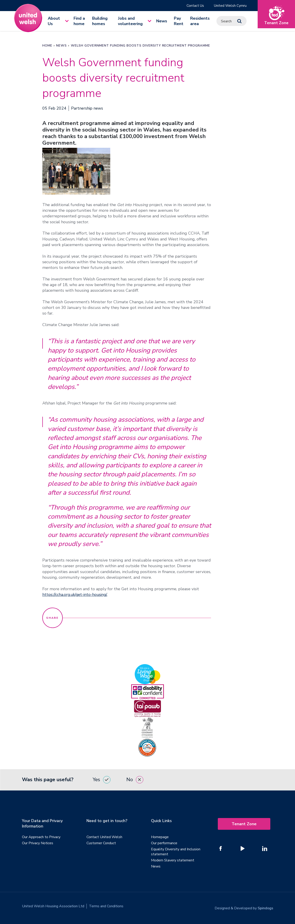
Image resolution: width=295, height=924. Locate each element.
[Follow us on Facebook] (221, 849)
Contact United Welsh (104, 837)
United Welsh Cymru (230, 5)
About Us (54, 21)
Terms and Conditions (106, 906)
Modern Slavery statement (172, 860)
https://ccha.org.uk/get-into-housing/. (75, 594)
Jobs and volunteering (130, 21)
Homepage (160, 837)
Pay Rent (178, 21)
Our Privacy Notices (37, 843)
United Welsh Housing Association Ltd (53, 906)
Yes (101, 780)
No (134, 780)
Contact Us (194, 5)
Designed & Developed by (244, 906)
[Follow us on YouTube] (242, 849)
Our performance (164, 843)
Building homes (100, 21)
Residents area (200, 21)
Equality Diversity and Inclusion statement (175, 852)
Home (47, 46)
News (161, 21)
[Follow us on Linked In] (264, 849)
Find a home (79, 21)
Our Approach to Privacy (41, 837)
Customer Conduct (101, 843)
